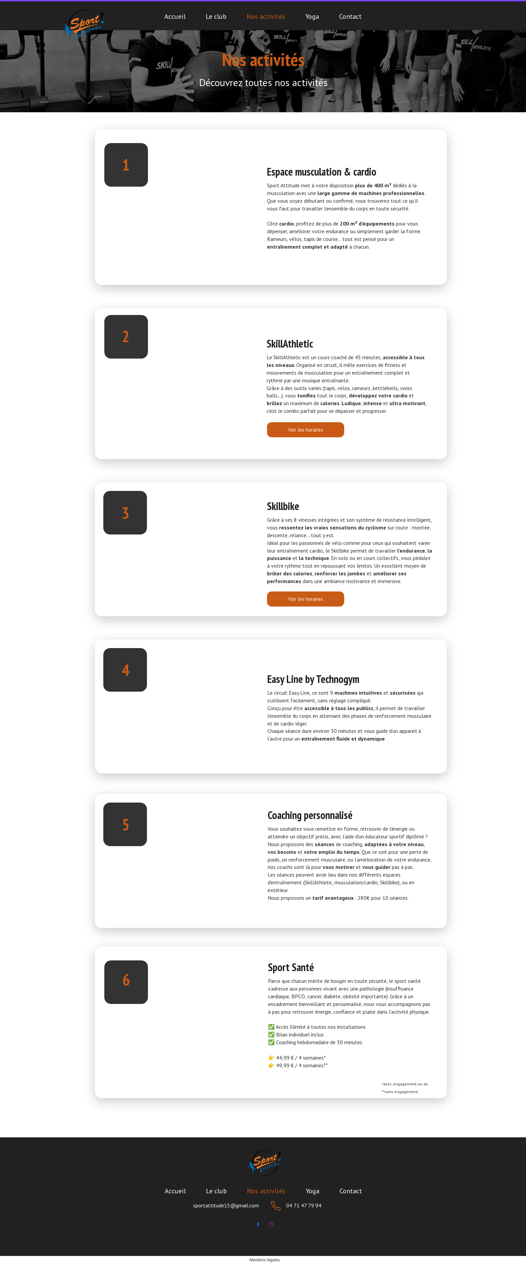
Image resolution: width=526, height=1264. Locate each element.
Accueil (175, 16)
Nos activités (266, 16)
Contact (350, 16)
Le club (216, 16)
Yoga (312, 16)
